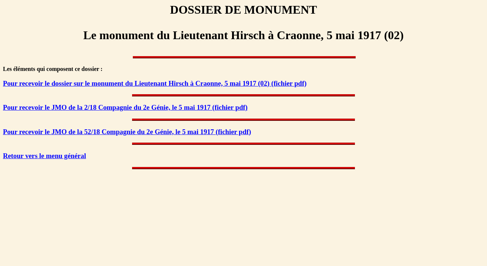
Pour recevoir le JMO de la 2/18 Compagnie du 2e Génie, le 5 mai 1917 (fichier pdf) (125, 107)
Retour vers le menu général (44, 156)
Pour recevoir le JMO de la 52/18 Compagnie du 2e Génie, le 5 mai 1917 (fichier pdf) (127, 132)
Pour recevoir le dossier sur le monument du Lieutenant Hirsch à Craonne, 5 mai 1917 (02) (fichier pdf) (155, 83)
